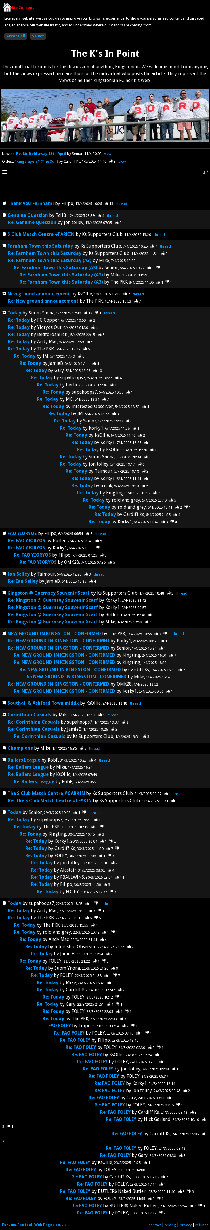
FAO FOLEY (59, 1025)
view (108, 153)
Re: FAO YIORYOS (26, 540)
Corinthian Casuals (29, 715)
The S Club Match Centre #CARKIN (46, 793)
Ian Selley (18, 574)
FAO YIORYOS (22, 533)
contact (155, 1225)
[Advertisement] (105, 189)
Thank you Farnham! (30, 203)
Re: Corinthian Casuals (34, 722)
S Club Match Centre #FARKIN (41, 234)
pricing (170, 1225)
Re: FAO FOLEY (69, 1033)
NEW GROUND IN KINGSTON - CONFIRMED (54, 633)
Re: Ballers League (28, 767)
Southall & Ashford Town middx (43, 703)
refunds (201, 1225)
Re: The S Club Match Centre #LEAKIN (50, 800)
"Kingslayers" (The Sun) (37, 161)
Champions (20, 748)
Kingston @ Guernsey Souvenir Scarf (48, 593)
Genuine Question (28, 215)
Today (14, 313)
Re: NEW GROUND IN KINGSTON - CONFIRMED (58, 641)
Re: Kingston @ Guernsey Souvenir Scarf (53, 600)
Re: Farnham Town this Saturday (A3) (49, 260)
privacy (186, 1225)
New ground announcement (38, 294)
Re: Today (19, 320)
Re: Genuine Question (33, 222)
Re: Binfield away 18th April (41, 153)
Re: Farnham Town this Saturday (44, 253)
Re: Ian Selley (23, 581)
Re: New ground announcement (43, 301)
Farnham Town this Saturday (40, 246)
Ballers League (23, 760)
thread (121, 204)
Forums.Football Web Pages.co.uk (34, 1225)
